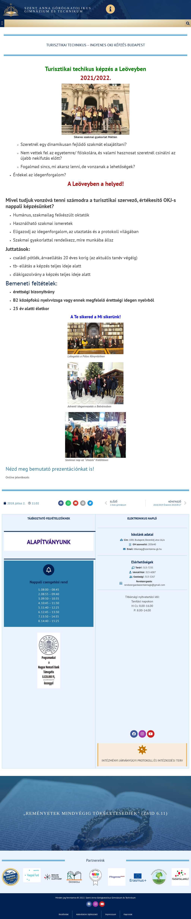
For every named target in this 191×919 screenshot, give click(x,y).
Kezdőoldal (63, 914)
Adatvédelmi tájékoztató (87, 914)
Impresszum (110, 914)
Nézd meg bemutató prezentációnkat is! (51, 468)
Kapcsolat (128, 914)
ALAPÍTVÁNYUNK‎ (49, 542)
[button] (2, 23)
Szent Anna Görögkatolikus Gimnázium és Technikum (57, 9)
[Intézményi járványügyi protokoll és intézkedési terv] (142, 749)
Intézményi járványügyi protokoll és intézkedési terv (142, 760)
